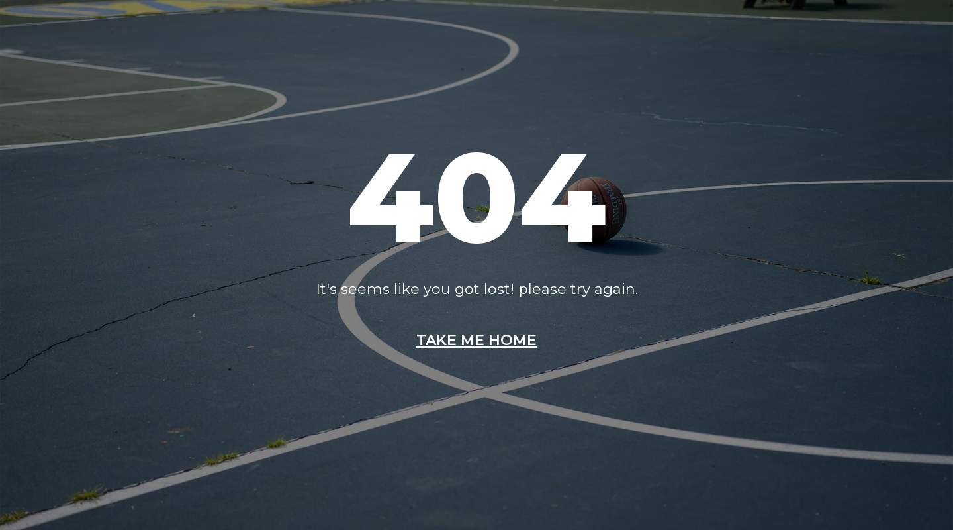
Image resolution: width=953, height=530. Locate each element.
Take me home (476, 340)
